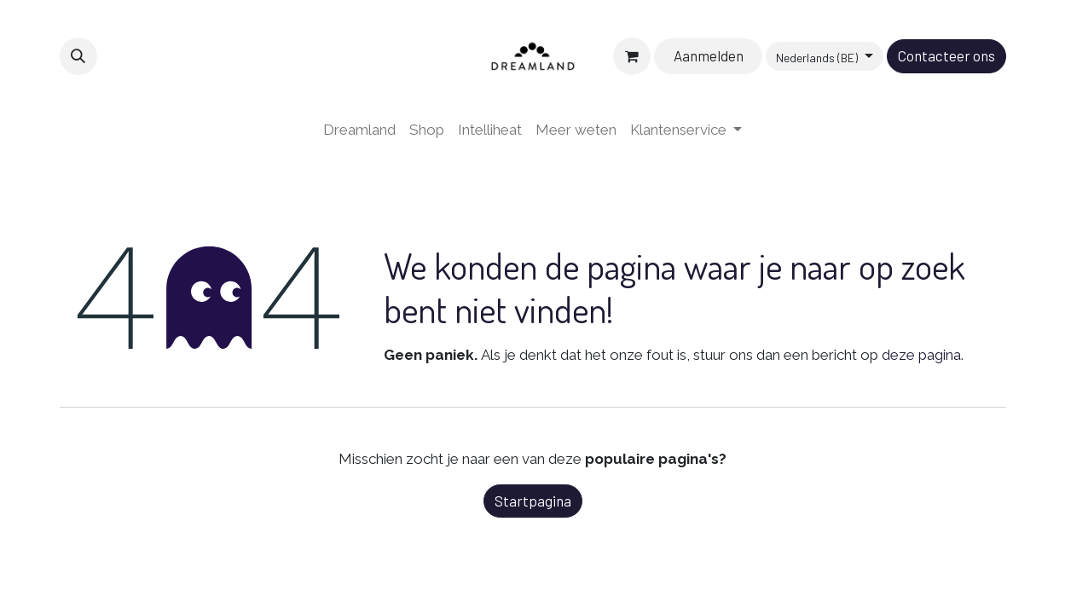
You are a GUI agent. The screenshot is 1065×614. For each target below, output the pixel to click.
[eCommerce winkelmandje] (632, 56)
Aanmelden (709, 55)
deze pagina (921, 354)
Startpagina (533, 500)
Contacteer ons (946, 55)
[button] (78, 56)
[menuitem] (359, 130)
